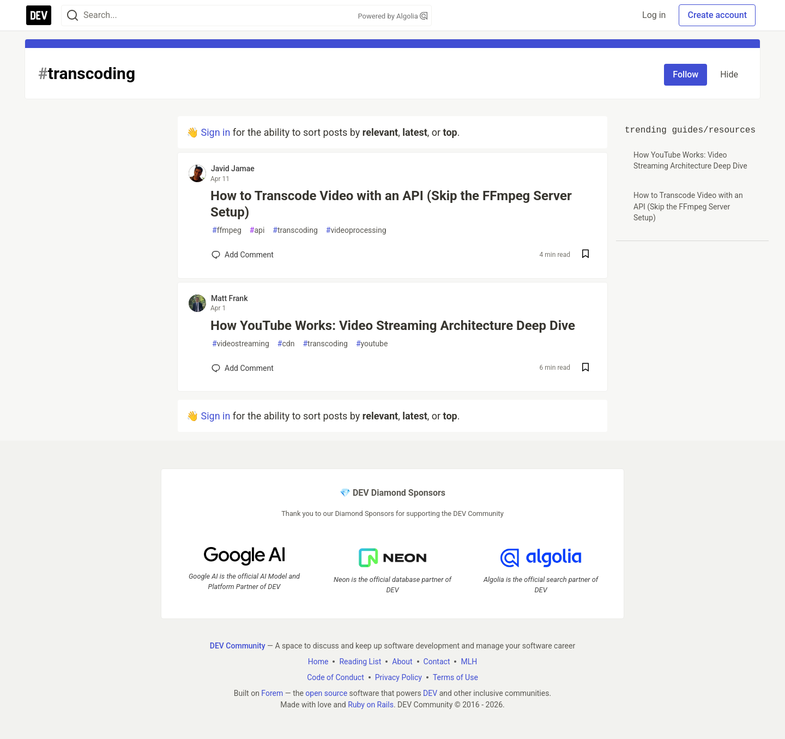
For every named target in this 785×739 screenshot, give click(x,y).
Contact (437, 661)
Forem (272, 693)
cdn (286, 344)
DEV (430, 693)
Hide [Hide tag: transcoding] (729, 74)
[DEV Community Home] (38, 15)
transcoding (295, 230)
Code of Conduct (335, 677)
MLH (469, 661)
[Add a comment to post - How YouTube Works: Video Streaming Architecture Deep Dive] (242, 368)
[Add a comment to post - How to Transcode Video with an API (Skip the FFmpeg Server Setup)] (242, 254)
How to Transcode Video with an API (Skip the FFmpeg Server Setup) (391, 204)
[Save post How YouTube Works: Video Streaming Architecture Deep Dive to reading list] (585, 368)
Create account (717, 15)
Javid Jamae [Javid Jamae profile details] (233, 168)
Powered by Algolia (392, 16)
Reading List (360, 661)
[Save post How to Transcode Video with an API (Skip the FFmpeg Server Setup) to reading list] (585, 255)
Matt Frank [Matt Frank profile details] (229, 298)
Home (318, 661)
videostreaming (240, 344)
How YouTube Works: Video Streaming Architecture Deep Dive (392, 325)
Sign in (215, 132)
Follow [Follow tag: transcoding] (685, 74)
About (402, 661)
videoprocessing (356, 230)
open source (326, 693)
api (257, 230)
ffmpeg (226, 230)
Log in (654, 15)
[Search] (72, 15)
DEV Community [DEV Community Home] (237, 645)
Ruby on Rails (371, 704)
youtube (372, 344)
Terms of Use (455, 677)
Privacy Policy (398, 677)
